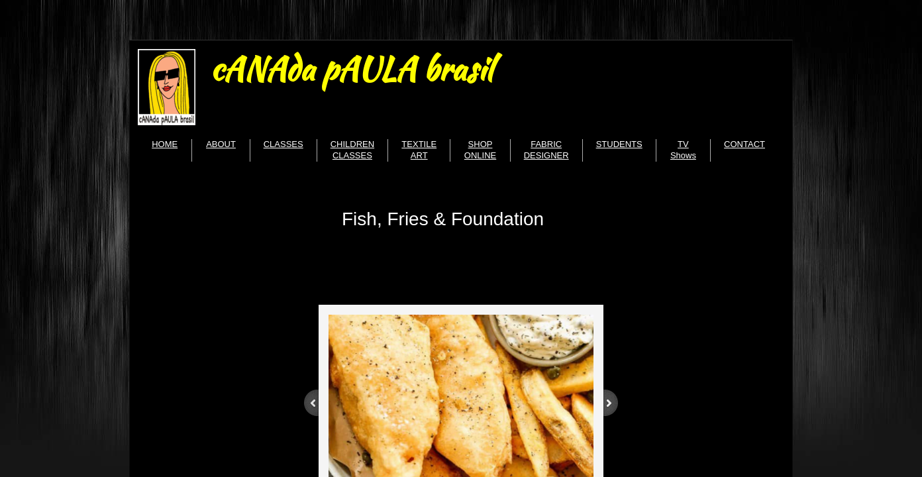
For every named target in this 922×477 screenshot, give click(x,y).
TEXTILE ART (418, 149)
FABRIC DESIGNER (546, 149)
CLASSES (283, 144)
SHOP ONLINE (480, 149)
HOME (165, 144)
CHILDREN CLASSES (352, 149)
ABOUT (221, 144)
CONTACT (744, 144)
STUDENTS (619, 144)
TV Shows (683, 149)
